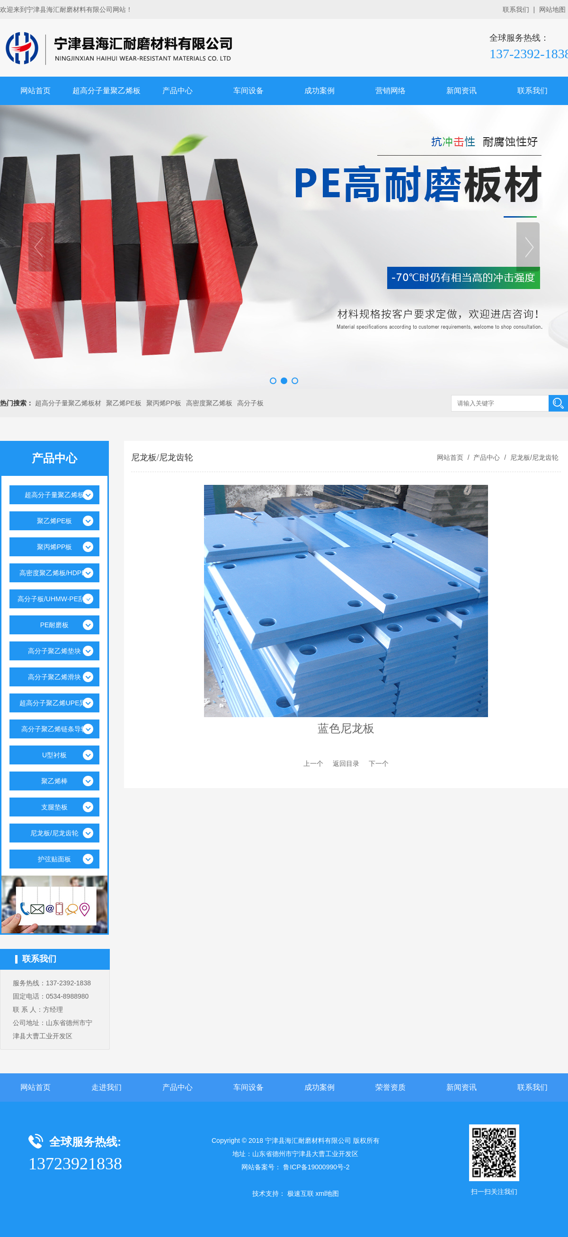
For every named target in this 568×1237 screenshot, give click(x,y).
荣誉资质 (390, 1087)
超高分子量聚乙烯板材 (68, 403)
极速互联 (300, 1193)
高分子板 (250, 403)
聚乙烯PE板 (124, 403)
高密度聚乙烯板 (209, 403)
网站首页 (35, 91)
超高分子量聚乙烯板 (106, 91)
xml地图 (327, 1193)
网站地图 (552, 9)
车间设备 (248, 91)
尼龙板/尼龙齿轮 (533, 457)
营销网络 (390, 91)
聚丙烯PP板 (164, 403)
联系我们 (516, 9)
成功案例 (319, 91)
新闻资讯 (461, 91)
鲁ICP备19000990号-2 (316, 1167)
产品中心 (177, 91)
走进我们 (106, 1087)
